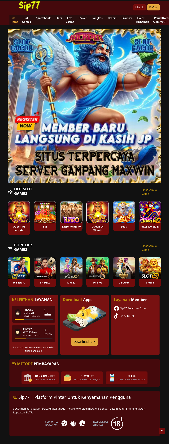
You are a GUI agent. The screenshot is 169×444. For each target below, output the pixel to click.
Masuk (139, 7)
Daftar (153, 7)
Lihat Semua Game (149, 192)
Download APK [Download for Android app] (85, 341)
